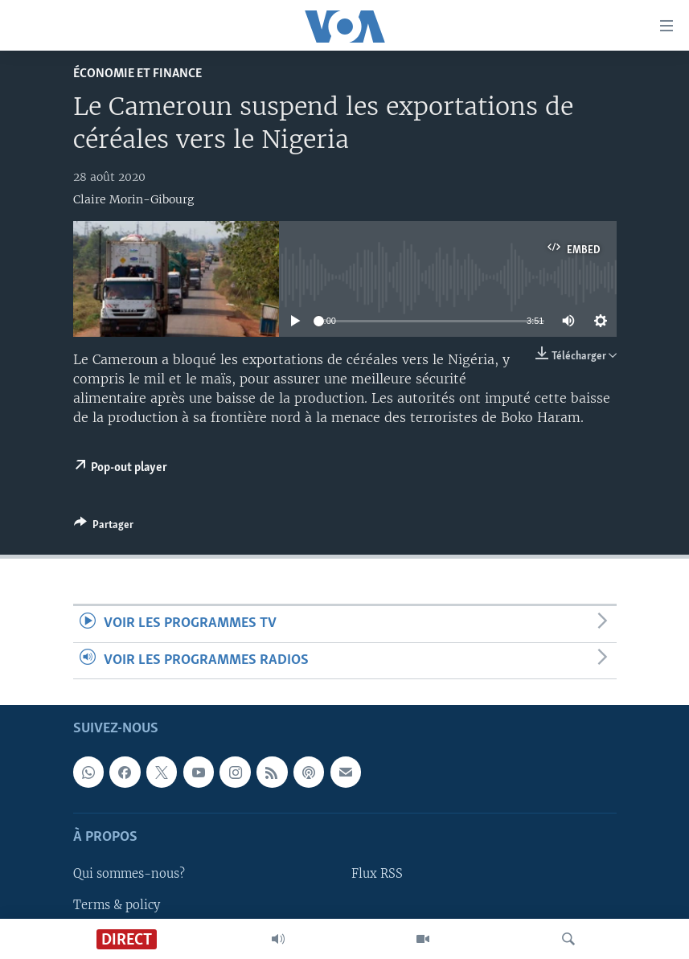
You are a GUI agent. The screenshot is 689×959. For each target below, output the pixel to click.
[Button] (103, 527)
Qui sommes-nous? (129, 874)
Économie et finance (137, 73)
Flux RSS (377, 874)
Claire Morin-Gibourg (133, 199)
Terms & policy (116, 904)
